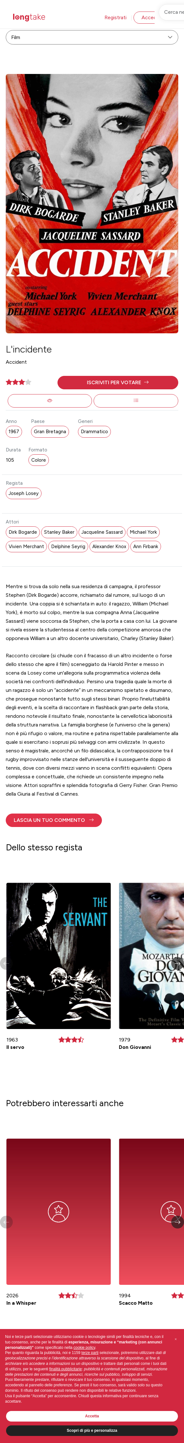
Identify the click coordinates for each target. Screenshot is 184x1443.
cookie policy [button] (84, 1347)
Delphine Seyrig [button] (68, 546)
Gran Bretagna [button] (50, 431)
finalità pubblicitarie (65, 1369)
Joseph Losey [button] (24, 493)
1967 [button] (14, 431)
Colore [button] (38, 460)
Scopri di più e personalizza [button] (92, 1430)
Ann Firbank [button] (145, 546)
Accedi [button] (149, 17)
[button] (117, 382)
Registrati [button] (115, 17)
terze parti (89, 1352)
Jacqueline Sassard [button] (102, 532)
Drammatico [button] (94, 431)
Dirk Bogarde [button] (23, 532)
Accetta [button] (92, 1416)
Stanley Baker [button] (59, 532)
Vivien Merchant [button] (26, 546)
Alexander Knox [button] (109, 546)
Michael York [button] (143, 532)
